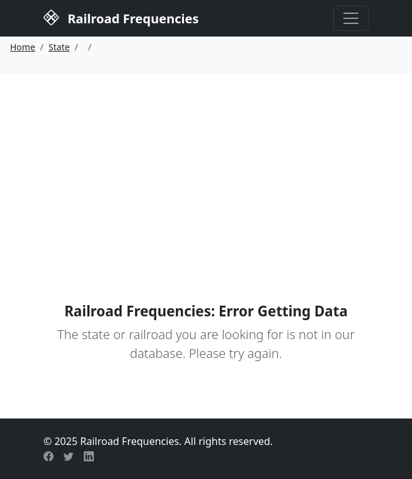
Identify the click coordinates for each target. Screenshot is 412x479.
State (59, 47)
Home (22, 47)
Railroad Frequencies (120, 17)
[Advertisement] (206, 168)
